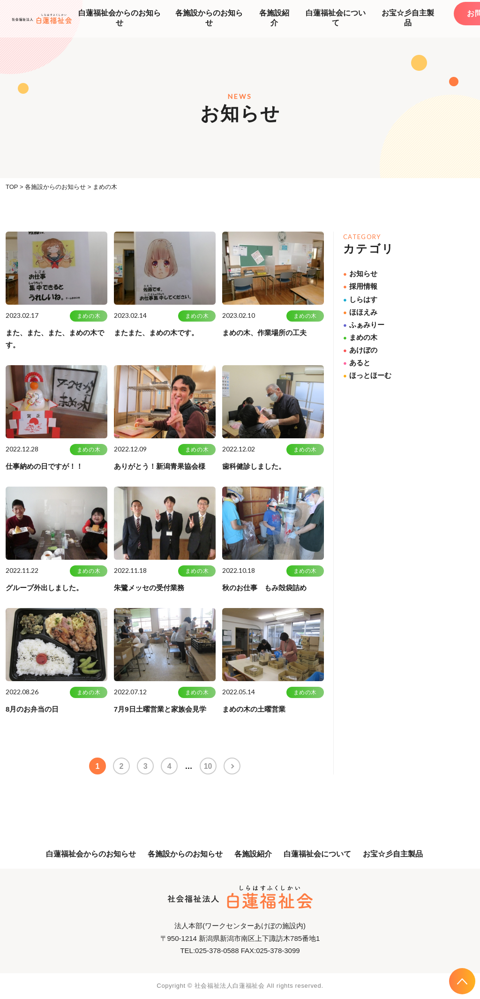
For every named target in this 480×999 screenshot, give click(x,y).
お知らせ (360, 274)
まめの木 (88, 316)
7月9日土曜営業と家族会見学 (160, 709)
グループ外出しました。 (44, 588)
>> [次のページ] (233, 766)
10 (209, 766)
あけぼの (360, 350)
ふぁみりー (363, 325)
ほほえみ (360, 312)
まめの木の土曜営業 (253, 709)
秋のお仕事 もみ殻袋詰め (264, 588)
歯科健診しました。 (253, 466)
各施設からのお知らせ (209, 18)
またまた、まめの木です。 (156, 333)
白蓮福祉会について (336, 18)
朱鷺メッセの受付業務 (149, 588)
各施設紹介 (274, 18)
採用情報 (360, 286)
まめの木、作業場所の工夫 (264, 333)
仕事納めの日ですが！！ (44, 466)
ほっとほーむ (367, 375)
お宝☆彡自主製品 (408, 18)
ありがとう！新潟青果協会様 (159, 466)
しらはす (360, 299)
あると (356, 363)
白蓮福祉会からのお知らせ (119, 18)
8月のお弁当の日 (32, 709)
